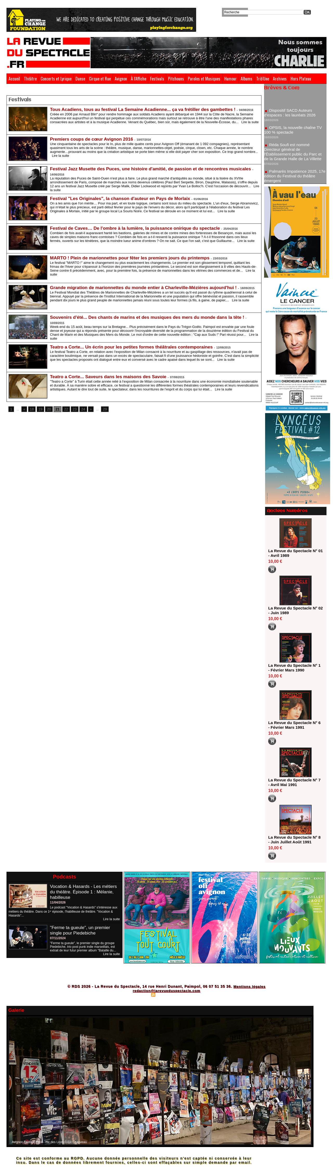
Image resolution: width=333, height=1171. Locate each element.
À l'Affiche (138, 79)
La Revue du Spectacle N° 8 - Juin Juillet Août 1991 (293, 839)
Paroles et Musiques (204, 79)
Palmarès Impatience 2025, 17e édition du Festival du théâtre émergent (295, 178)
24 (79, 408)
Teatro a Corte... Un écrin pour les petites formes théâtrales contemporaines (134, 346)
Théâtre (30, 79)
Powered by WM (189, 994)
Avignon (121, 79)
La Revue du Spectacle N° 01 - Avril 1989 (293, 553)
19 (39, 408)
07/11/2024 (58, 938)
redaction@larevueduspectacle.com (166, 990)
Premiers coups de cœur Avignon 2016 (93, 138)
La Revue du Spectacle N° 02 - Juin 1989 (293, 610)
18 (31, 408)
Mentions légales (249, 986)
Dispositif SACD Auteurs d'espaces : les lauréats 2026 (291, 114)
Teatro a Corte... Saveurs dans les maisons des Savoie (110, 375)
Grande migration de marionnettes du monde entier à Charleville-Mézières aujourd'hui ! (147, 286)
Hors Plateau (301, 79)
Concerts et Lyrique (56, 79)
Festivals (157, 79)
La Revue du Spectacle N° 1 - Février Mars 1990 (293, 667)
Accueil (14, 79)
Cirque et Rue (100, 79)
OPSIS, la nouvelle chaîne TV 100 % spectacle (294, 131)
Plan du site (140, 994)
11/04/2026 (58, 902)
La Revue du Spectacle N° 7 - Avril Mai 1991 (293, 782)
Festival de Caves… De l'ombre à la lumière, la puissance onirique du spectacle (138, 227)
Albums (246, 79)
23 (71, 408)
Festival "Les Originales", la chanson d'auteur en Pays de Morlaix (123, 197)
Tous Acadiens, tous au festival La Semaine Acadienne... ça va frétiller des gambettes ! (146, 108)
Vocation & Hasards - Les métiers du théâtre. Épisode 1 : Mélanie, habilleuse (84, 892)
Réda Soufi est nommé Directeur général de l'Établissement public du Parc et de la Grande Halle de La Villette (294, 154)
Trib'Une (262, 79)
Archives (280, 79)
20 (47, 408)
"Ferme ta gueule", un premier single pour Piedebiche (81, 930)
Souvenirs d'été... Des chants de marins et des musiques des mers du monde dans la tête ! (151, 316)
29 (99, 408)
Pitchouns (176, 79)
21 (55, 408)
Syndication (166, 994)
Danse (80, 79)
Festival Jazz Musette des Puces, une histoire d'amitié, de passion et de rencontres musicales (154, 168)
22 (63, 408)
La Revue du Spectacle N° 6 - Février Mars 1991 (293, 725)
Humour (230, 79)
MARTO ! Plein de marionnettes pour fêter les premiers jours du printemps (133, 257)
